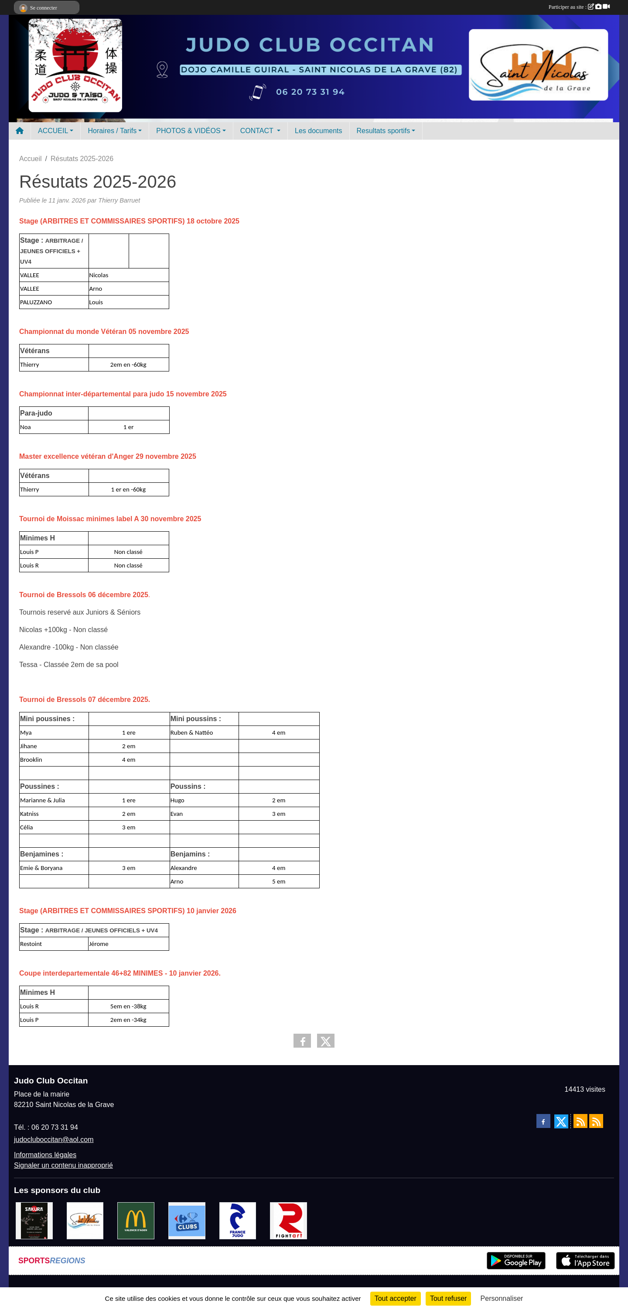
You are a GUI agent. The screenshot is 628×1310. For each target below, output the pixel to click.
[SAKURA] (34, 1220)
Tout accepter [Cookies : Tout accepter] (395, 1298)
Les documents (318, 130)
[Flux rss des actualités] (580, 1121)
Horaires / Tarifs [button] (112, 130)
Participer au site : (579, 7)
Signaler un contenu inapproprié (63, 1165)
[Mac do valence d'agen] (135, 1220)
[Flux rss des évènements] (596, 1121)
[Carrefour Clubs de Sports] (186, 1220)
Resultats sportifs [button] (383, 130)
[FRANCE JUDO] (237, 1220)
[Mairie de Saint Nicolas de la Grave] (85, 1220)
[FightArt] (288, 1220)
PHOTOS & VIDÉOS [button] (188, 130)
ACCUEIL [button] (53, 130)
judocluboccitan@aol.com (54, 1139)
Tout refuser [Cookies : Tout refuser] (448, 1298)
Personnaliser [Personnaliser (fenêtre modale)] (502, 1298)
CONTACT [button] (257, 130)
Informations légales (45, 1155)
